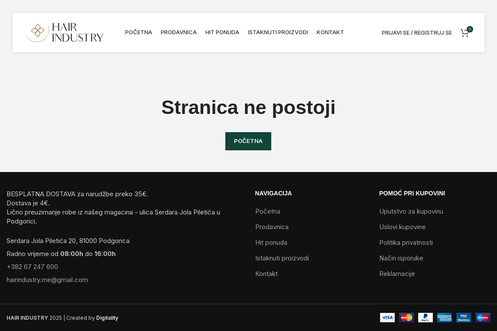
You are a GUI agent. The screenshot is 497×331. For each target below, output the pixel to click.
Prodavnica (272, 227)
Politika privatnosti (406, 242)
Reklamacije (397, 273)
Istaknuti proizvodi (282, 258)
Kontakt (266, 273)
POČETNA (248, 140)
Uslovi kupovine (402, 227)
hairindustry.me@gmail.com (47, 280)
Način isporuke (401, 258)
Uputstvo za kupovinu (411, 211)
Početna (267, 211)
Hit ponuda (271, 242)
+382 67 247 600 (32, 267)
